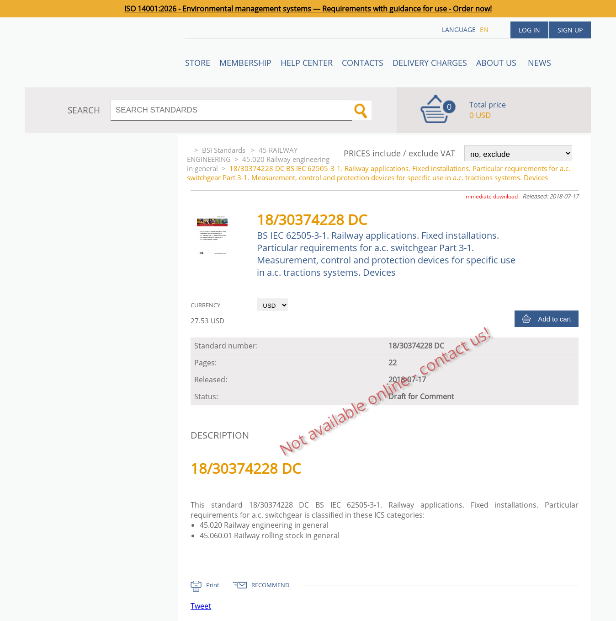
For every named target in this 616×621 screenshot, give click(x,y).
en (484, 29)
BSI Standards (224, 150)
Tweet (201, 606)
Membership (245, 62)
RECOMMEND (270, 585)
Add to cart (554, 319)
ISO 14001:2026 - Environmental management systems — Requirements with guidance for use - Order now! (308, 9)
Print (212, 585)
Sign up (570, 30)
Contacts (362, 62)
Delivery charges (430, 62)
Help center (307, 62)
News (539, 62)
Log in (529, 30)
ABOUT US (497, 62)
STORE (197, 62)
